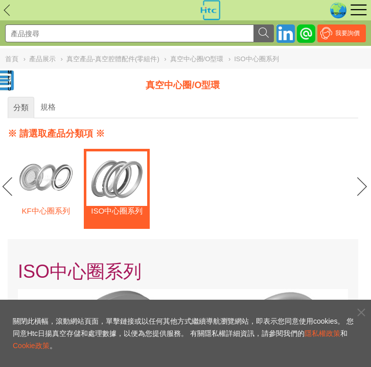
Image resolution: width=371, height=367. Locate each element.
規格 (48, 106)
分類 (21, 107)
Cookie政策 (31, 346)
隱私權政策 (322, 333)
